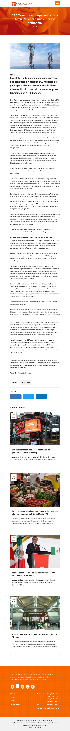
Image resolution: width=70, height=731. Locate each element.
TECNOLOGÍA (25, 382)
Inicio (33, 27)
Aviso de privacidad (35, 728)
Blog (37, 27)
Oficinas (12, 700)
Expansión (28, 373)
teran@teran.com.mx (52, 708)
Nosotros (13, 694)
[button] (57, 3)
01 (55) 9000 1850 (52, 694)
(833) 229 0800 (52, 701)
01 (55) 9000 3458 (52, 699)
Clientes (12, 697)
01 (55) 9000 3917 (52, 696)
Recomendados (15, 704)
